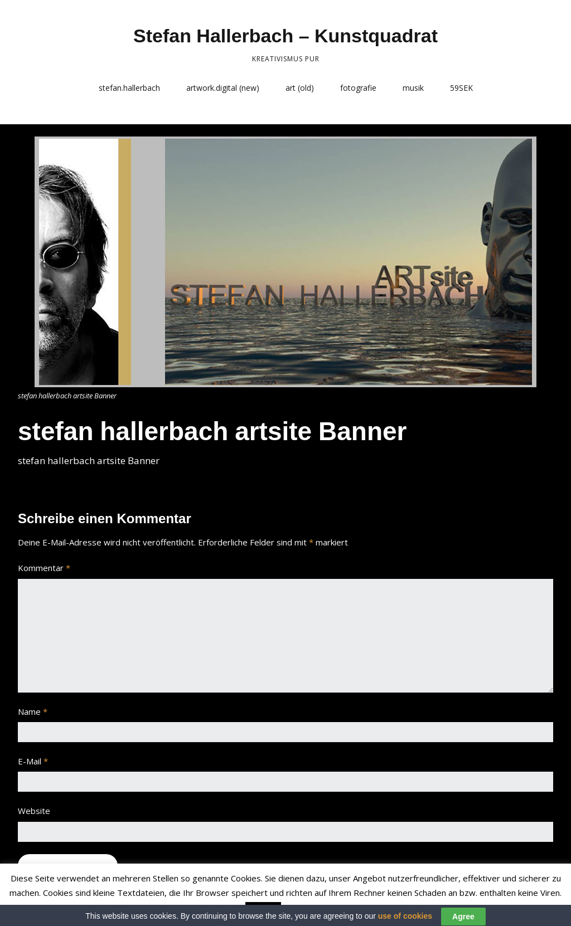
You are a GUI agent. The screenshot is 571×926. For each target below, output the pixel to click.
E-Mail (33, 761)
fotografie (358, 87)
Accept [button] (263, 910)
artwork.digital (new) (222, 87)
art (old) (300, 87)
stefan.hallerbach (129, 87)
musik (413, 87)
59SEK (461, 87)
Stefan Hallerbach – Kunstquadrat (285, 35)
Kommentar (44, 567)
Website (34, 810)
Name (32, 711)
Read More (305, 909)
